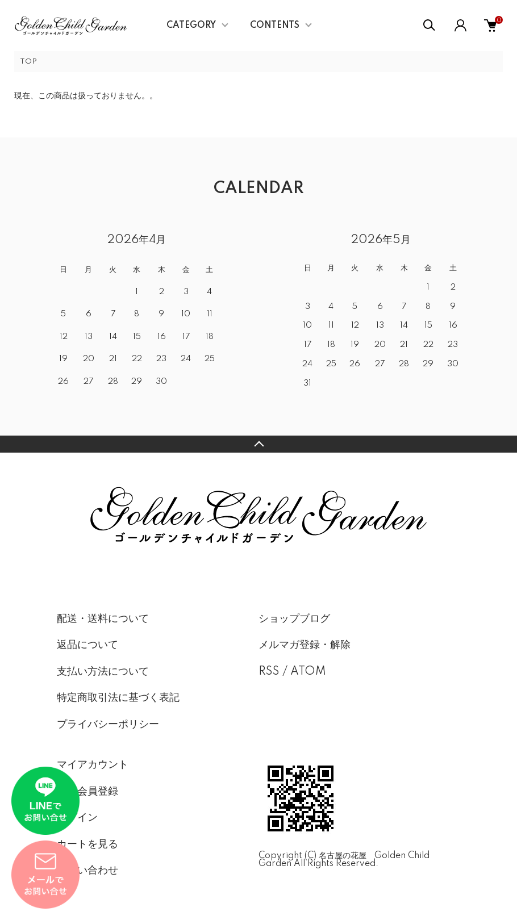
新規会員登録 (87, 791)
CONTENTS (274, 25)
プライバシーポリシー (108, 724)
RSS (269, 672)
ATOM (308, 672)
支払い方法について (103, 672)
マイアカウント (92, 765)
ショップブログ (294, 619)
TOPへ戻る (258, 444)
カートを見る (87, 844)
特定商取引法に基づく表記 (118, 698)
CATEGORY (191, 25)
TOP (28, 61)
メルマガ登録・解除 (304, 645)
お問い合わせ (87, 870)
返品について (87, 645)
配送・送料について (103, 619)
